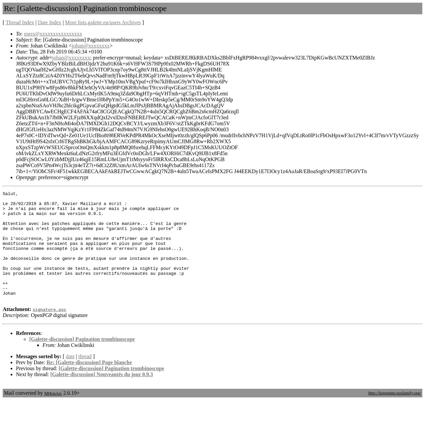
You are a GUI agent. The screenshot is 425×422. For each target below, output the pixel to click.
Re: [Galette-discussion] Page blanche (89, 384)
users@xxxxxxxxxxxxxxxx (53, 34)
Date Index (49, 22)
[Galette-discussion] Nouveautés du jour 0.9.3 (101, 396)
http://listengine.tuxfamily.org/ (394, 414)
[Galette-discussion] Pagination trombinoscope (82, 361)
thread (85, 378)
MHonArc (53, 415)
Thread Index (20, 22)
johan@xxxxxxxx (91, 46)
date (70, 378)
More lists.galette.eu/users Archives (103, 22)
